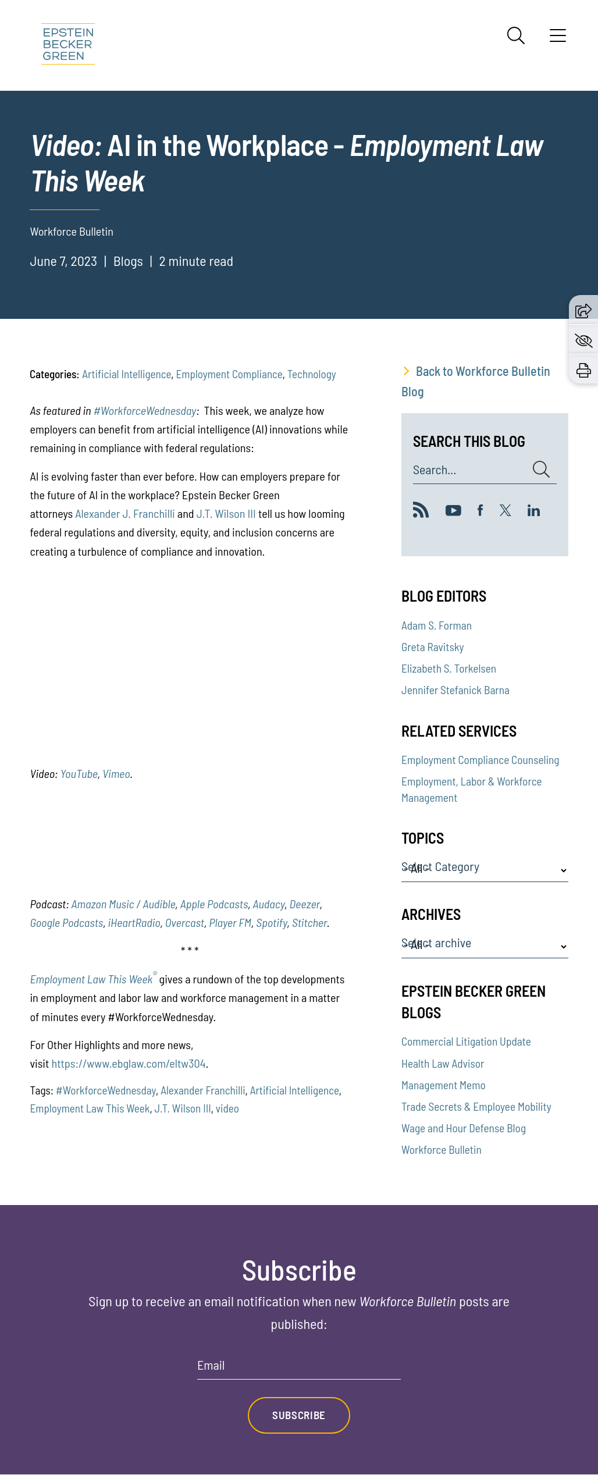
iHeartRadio (134, 922)
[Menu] (557, 39)
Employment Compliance (229, 374)
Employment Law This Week (93, 979)
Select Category (440, 866)
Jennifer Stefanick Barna (455, 689)
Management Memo (443, 1085)
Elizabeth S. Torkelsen (448, 668)
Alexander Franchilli (203, 1090)
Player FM (230, 922)
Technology (311, 374)
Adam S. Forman (436, 625)
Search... (434, 470)
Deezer (305, 904)
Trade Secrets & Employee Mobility (476, 1106)
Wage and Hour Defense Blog (463, 1128)
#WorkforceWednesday (144, 410)
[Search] (516, 35)
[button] (583, 309)
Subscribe (299, 1415)
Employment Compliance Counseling (480, 759)
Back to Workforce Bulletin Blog (475, 381)
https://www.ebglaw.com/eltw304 (128, 1063)
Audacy (269, 904)
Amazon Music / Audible (124, 904)
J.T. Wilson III (226, 513)
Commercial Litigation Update (466, 1041)
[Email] (299, 1369)
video (227, 1108)
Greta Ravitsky (432, 646)
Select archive (436, 943)
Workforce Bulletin (441, 1149)
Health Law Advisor (442, 1063)
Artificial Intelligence (126, 374)
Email (211, 1365)
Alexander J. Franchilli (125, 513)
